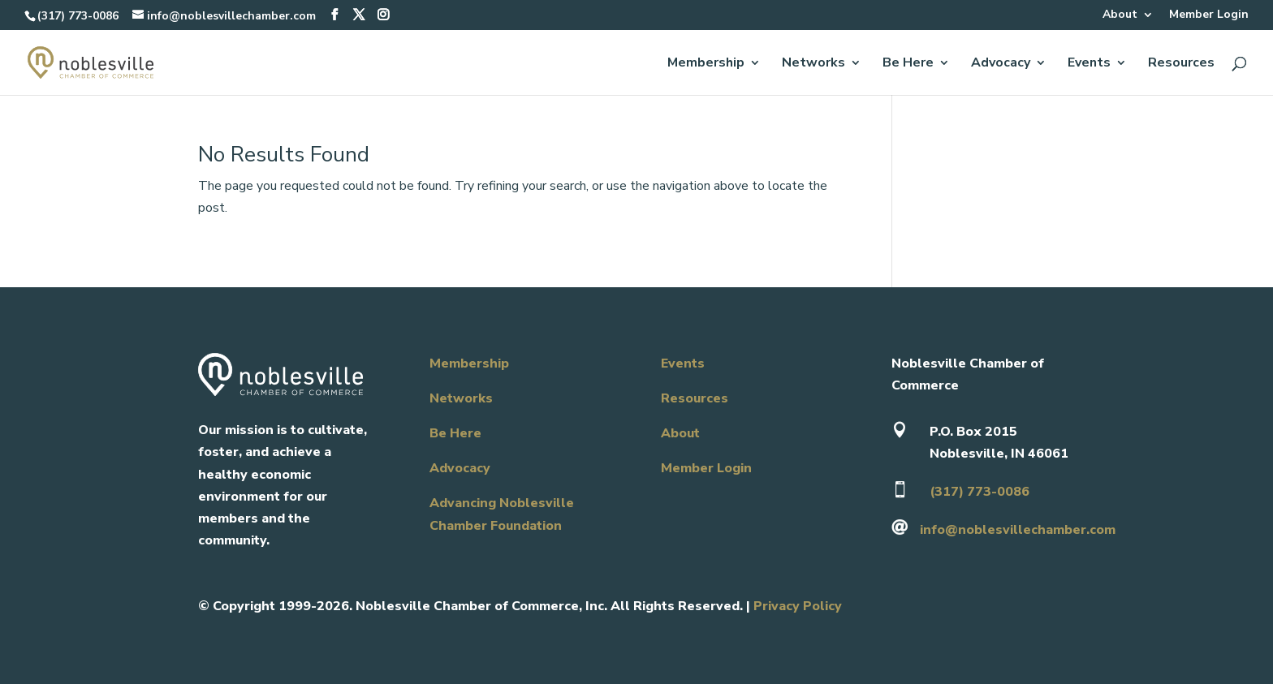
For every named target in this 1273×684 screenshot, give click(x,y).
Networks (813, 64)
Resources (1181, 64)
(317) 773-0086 (78, 16)
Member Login (1209, 15)
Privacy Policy (797, 606)
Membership (705, 64)
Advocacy (1000, 64)
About (1120, 15)
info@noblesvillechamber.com (1017, 530)
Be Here (908, 64)
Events (1089, 64)
